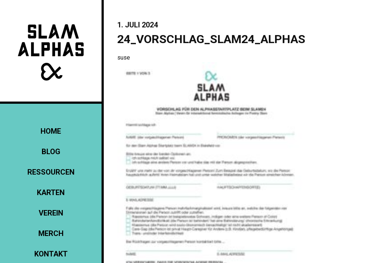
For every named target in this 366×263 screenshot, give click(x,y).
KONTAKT (51, 253)
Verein (51, 213)
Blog (51, 151)
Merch (51, 233)
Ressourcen (51, 172)
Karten (51, 192)
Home (51, 131)
